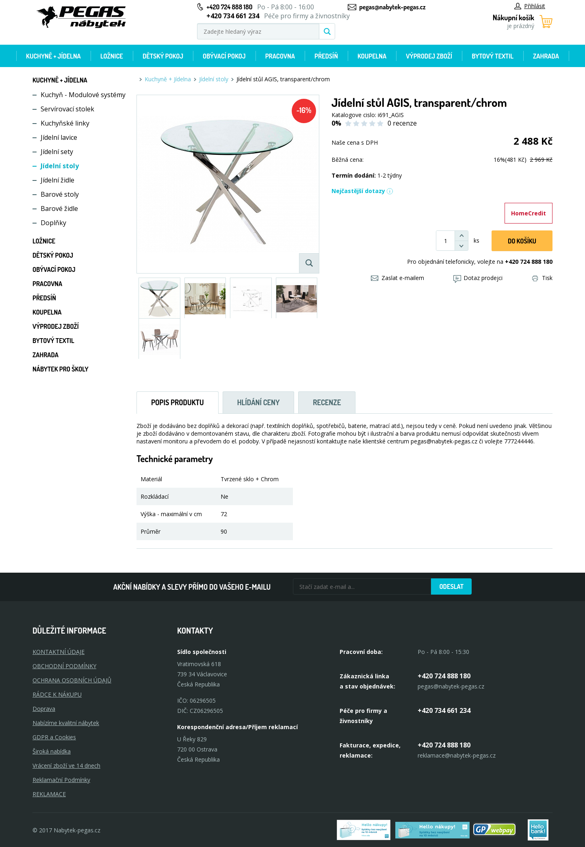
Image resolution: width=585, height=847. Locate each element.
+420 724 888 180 (229, 7)
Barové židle (59, 208)
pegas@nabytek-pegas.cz (392, 7)
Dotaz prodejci (478, 278)
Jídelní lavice (59, 137)
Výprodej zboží (429, 56)
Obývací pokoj (224, 56)
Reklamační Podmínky (61, 780)
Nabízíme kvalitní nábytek (65, 723)
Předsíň (326, 56)
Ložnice (111, 56)
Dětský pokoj (163, 56)
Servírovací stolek (67, 108)
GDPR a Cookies (54, 737)
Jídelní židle (57, 180)
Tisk (542, 278)
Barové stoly (60, 194)
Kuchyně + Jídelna (53, 56)
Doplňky (53, 222)
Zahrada (546, 56)
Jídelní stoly (60, 165)
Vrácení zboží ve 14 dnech (66, 765)
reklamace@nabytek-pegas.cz (457, 755)
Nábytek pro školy (60, 369)
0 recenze (402, 123)
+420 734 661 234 (444, 710)
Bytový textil (493, 56)
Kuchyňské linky (65, 123)
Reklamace (49, 794)
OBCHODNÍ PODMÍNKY (64, 666)
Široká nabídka (51, 751)
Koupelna (372, 56)
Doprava (43, 708)
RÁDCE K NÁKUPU (57, 694)
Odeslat (451, 586)
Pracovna (280, 56)
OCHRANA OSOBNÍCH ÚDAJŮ (71, 680)
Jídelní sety (57, 151)
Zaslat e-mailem (397, 278)
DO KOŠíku (522, 241)
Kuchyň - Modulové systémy (83, 94)
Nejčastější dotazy (362, 191)
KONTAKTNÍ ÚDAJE (58, 652)
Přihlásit (529, 6)
